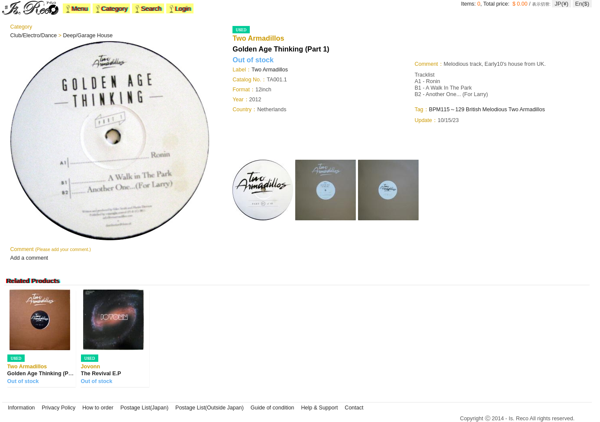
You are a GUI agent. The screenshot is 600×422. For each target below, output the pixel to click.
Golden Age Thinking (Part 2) (44, 373)
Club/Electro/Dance (34, 35)
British (473, 109)
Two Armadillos (270, 70)
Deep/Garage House (88, 35)
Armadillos (532, 109)
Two (514, 109)
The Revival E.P (101, 373)
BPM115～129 (447, 109)
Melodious (494, 109)
